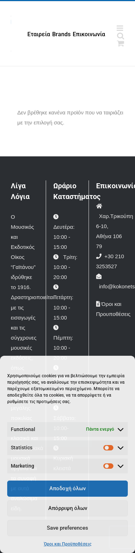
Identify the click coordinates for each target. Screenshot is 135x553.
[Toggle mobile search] (120, 35)
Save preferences (67, 528)
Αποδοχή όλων (67, 488)
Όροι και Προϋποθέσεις (67, 544)
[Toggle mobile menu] (120, 28)
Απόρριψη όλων (67, 508)
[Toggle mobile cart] (120, 43)
